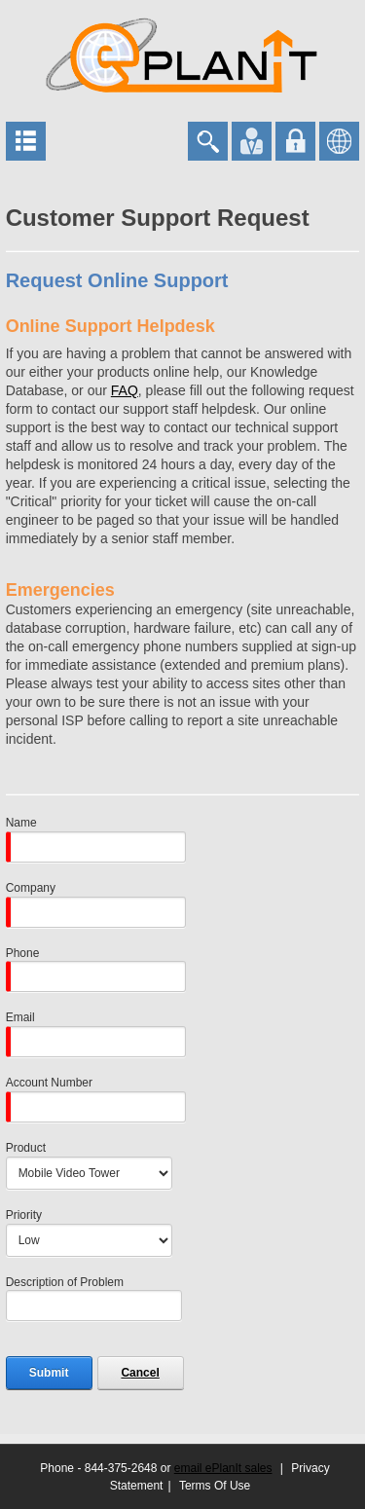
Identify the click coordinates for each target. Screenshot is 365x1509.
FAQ (124, 390)
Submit (49, 1373)
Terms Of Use (214, 1485)
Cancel (140, 1373)
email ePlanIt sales (223, 1468)
